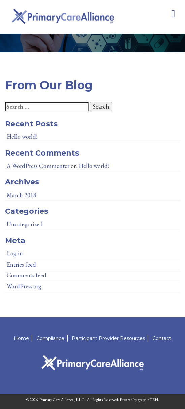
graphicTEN (148, 399)
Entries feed (21, 264)
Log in (15, 253)
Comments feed (27, 275)
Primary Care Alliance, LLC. (62, 399)
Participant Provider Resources (108, 338)
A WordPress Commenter (38, 166)
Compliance (50, 338)
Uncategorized (25, 224)
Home (21, 338)
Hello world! (22, 136)
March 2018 (21, 195)
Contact (161, 338)
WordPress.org (24, 286)
